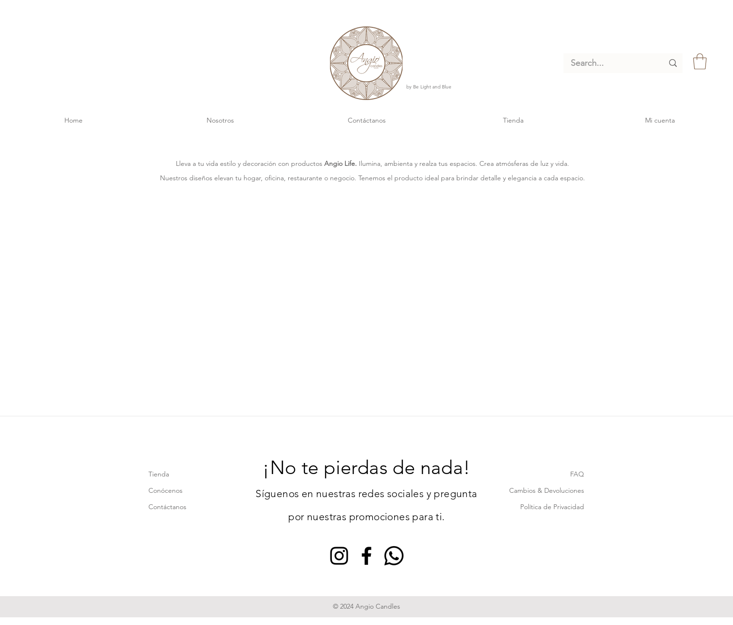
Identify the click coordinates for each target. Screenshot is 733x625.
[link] (700, 61)
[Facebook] (366, 556)
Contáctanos (167, 506)
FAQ (577, 474)
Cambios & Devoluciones (546, 490)
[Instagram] (339, 556)
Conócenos (165, 490)
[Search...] (610, 63)
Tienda (158, 474)
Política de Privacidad (552, 506)
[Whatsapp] (394, 556)
